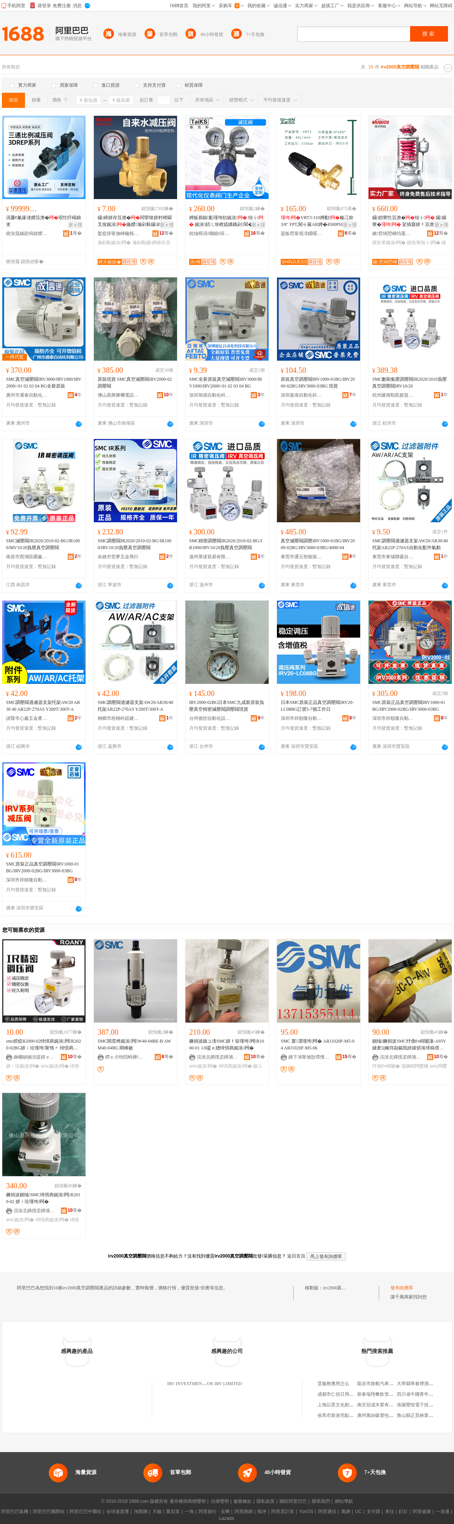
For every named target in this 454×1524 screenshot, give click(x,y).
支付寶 (373, 1511)
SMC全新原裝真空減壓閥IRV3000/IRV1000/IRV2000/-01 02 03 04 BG (225, 383)
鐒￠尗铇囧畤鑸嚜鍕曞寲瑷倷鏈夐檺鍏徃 (126, 1057)
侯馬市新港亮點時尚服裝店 (344, 1415)
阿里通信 (327, 1511)
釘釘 (403, 1511)
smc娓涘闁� (55, 1066)
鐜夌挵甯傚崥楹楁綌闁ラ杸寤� (118, 233)
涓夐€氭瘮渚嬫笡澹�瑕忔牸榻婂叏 (43, 221)
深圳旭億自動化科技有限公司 (210, 395)
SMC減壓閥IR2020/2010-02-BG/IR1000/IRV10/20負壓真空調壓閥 (43, 544)
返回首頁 (296, 1256)
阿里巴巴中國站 (85, 1511)
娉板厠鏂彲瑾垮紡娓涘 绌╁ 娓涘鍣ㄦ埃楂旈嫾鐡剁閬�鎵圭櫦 (226, 221)
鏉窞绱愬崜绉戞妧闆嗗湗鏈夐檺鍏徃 (393, 233)
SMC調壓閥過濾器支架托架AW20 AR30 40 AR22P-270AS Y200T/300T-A (43, 706)
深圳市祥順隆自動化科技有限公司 (301, 718)
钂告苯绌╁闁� (423, 242)
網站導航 (344, 1501)
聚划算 (173, 1511)
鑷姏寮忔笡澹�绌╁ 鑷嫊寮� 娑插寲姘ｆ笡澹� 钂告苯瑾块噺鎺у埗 (410, 221)
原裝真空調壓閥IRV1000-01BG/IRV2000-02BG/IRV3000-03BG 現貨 (317, 383)
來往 (389, 1511)
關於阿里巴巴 (293, 1501)
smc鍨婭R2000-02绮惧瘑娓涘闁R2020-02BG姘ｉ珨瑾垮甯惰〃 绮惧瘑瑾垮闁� (43, 1044)
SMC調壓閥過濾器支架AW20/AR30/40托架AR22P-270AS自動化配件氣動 (410, 544)
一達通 (442, 1511)
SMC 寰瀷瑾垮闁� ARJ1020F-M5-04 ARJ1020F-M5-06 (317, 1044)
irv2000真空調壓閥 (341, 1287)
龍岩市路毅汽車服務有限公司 (386, 1383)
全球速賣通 (117, 1511)
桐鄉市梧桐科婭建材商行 (118, 718)
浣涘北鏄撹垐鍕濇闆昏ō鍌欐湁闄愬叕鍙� (217, 1057)
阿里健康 (422, 1511)
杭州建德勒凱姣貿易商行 (393, 395)
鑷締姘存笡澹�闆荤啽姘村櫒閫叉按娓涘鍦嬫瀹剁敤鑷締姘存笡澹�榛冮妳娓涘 (135, 221)
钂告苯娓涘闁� (389, 242)
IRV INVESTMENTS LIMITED (197, 1383)
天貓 (157, 1511)
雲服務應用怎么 (333, 1383)
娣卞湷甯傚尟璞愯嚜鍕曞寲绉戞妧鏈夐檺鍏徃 (309, 1057)
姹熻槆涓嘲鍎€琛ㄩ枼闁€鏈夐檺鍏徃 (210, 233)
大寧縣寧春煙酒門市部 (419, 1383)
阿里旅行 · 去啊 (214, 1511)
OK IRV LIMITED (224, 1383)
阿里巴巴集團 (14, 1511)
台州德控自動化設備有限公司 (210, 718)
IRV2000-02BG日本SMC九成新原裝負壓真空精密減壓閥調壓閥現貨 (226, 706)
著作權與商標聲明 (187, 1501)
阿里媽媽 (244, 1511)
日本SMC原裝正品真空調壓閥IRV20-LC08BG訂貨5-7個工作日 (317, 706)
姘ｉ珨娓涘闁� (22, 1066)
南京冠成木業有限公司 (380, 1404)
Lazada (226, 1518)
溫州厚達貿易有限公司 (210, 556)
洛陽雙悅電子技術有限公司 (424, 1404)
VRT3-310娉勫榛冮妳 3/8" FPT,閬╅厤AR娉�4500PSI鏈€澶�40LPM (317, 221)
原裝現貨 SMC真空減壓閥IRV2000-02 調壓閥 (135, 383)
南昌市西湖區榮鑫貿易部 (27, 556)
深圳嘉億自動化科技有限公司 (301, 395)
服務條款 (242, 1501)
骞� (76, 233)
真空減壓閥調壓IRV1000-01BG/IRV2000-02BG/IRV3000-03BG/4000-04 (317, 544)
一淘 (189, 1511)
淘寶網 (141, 1511)
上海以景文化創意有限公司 (344, 1404)
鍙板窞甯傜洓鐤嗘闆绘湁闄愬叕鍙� (301, 233)
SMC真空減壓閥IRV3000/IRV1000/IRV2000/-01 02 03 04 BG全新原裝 (43, 383)
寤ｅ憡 (75, 224)
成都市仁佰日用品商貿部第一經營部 (353, 1394)
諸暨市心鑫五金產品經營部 (27, 718)
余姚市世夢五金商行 (118, 556)
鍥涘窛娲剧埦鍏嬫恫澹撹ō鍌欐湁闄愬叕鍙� (27, 233)
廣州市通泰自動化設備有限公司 (27, 395)
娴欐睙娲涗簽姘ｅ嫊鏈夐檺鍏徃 (34, 1057)
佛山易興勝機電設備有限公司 (118, 395)
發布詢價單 (401, 1287)
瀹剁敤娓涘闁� (114, 242)
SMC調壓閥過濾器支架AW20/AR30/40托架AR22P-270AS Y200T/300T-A (135, 706)
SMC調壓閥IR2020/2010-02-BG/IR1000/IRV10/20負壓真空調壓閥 (134, 544)
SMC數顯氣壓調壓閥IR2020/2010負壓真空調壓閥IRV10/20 (409, 383)
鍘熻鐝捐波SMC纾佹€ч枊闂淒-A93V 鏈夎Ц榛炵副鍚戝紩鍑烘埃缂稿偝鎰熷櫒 (409, 1044)
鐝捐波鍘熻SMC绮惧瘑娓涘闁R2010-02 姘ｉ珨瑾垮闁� (43, 1198)
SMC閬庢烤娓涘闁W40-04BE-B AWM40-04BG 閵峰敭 (134, 1044)
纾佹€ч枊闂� (386, 1066)
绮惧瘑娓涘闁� (235, 1066)
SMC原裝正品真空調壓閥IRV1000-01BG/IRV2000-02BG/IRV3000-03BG (408, 706)
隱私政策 (266, 1501)
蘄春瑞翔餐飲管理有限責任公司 (389, 1394)
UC (358, 1511)
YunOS (306, 1511)
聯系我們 (321, 1501)
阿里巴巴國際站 (49, 1511)
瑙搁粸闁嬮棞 (414, 1066)
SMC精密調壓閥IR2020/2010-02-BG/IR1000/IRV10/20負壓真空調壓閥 (225, 544)
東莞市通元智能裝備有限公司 (301, 556)
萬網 (345, 1511)
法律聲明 (220, 1501)
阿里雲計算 (282, 1511)
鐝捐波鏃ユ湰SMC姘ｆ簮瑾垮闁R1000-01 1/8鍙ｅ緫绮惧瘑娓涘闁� (226, 1044)
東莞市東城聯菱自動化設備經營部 (393, 556)
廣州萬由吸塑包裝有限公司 (384, 1415)
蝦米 (262, 1511)
